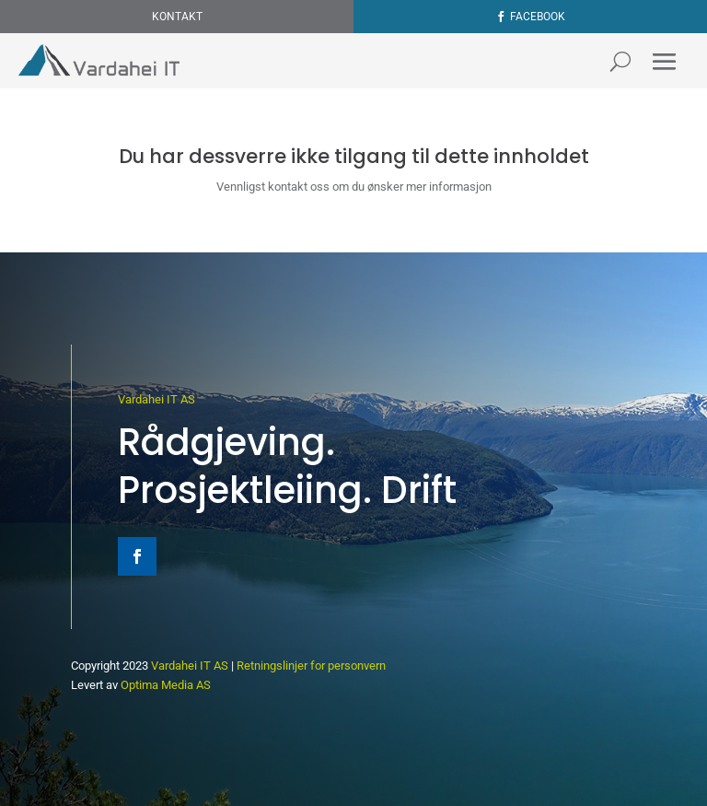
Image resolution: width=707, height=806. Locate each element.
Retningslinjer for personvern (311, 665)
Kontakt (177, 16)
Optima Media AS (166, 685)
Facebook (537, 16)
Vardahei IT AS (156, 399)
